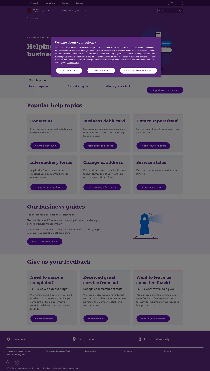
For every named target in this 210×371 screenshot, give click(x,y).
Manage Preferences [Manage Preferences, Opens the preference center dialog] (101, 70)
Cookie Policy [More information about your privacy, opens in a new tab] (73, 62)
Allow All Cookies (69, 70)
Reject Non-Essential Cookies (138, 70)
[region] (106, 57)
